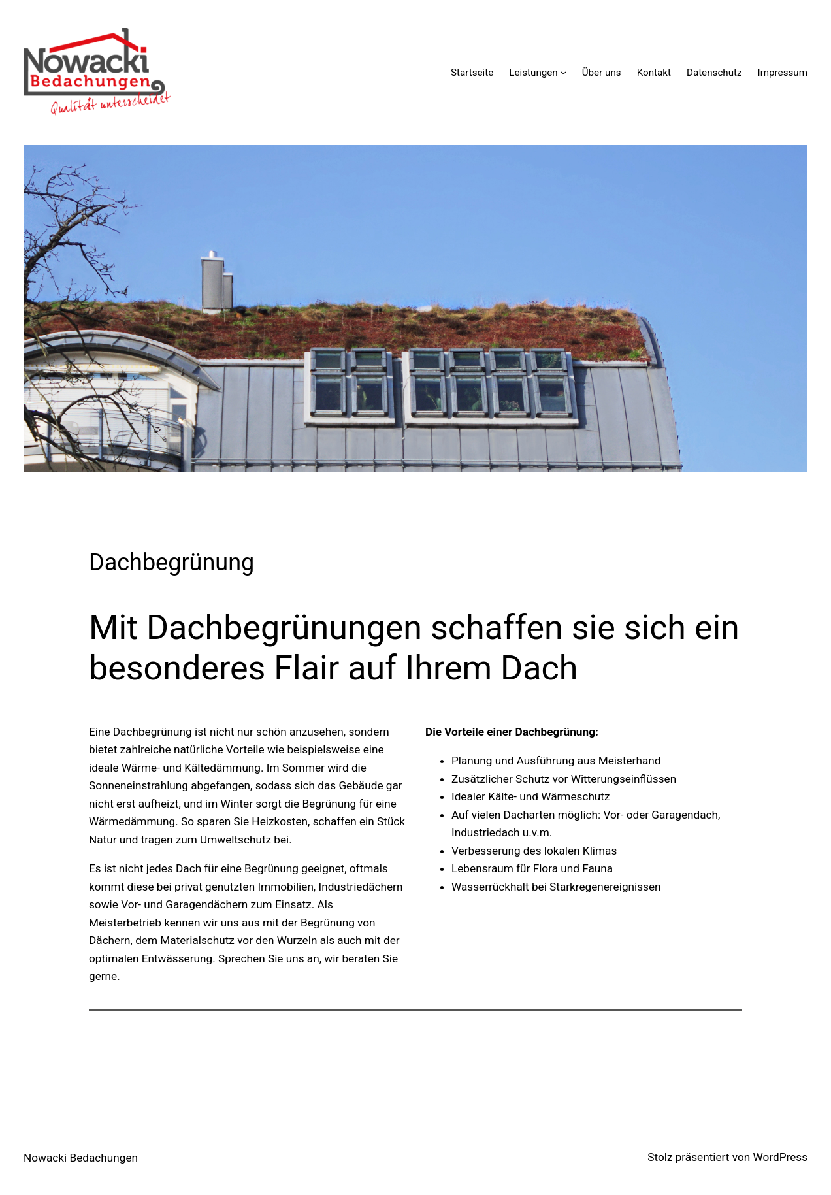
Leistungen (533, 72)
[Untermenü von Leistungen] (563, 72)
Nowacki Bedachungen (81, 1157)
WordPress (780, 1157)
